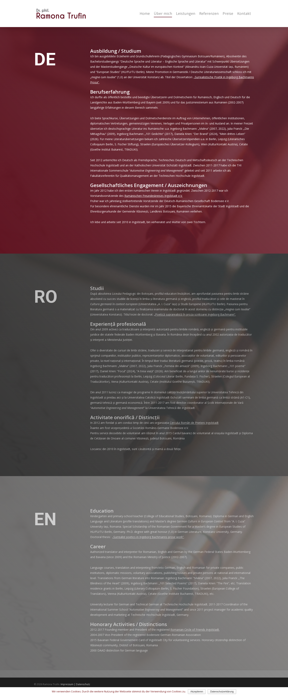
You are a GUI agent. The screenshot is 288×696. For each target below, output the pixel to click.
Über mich (163, 13)
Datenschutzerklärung (222, 691)
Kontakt (244, 13)
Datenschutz (83, 684)
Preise (228, 13)
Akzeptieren (196, 691)
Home (145, 13)
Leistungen (185, 13)
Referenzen (209, 13)
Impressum (67, 684)
